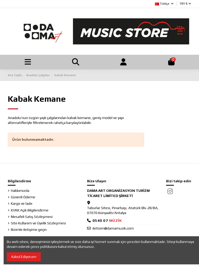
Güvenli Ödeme (23, 198)
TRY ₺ (185, 3)
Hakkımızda (20, 191)
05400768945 (107, 221)
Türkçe (164, 3)
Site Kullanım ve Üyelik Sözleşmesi (38, 224)
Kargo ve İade (21, 204)
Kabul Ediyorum (23, 257)
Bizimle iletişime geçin (29, 230)
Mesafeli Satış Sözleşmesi (32, 217)
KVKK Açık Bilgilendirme (29, 211)
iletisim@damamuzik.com (113, 229)
